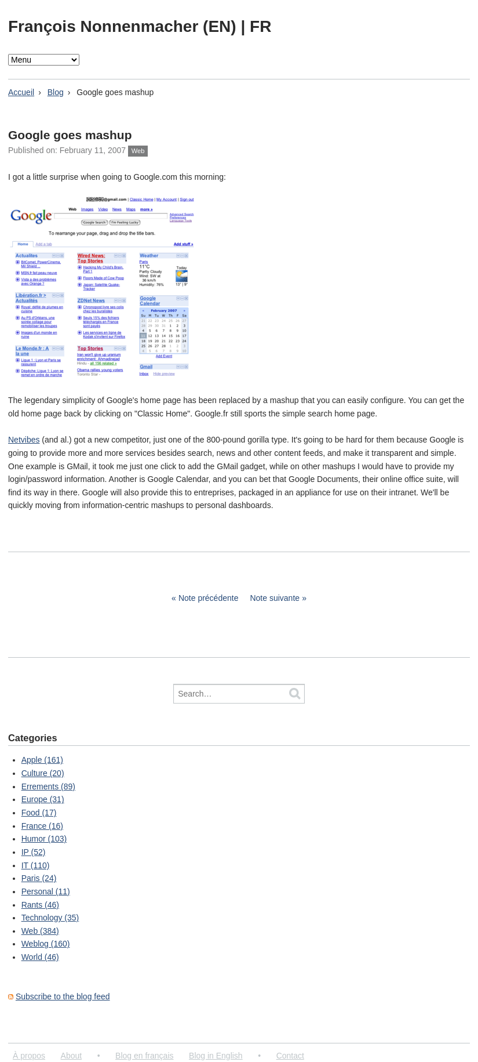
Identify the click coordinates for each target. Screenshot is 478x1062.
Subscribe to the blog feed (63, 996)
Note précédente (208, 598)
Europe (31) (42, 799)
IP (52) (33, 852)
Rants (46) (40, 904)
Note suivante (275, 598)
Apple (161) (42, 759)
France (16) (42, 826)
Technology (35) (50, 917)
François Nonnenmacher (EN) (124, 26)
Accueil (21, 92)
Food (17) (39, 812)
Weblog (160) (45, 943)
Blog (56, 92)
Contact (290, 1055)
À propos (29, 1055)
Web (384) (40, 931)
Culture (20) (42, 773)
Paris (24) (39, 878)
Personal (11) (45, 891)
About (71, 1055)
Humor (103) (44, 838)
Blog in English (216, 1055)
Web (138, 150)
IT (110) (35, 865)
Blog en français (144, 1055)
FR (260, 26)
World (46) (40, 957)
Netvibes (23, 439)
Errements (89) (48, 786)
